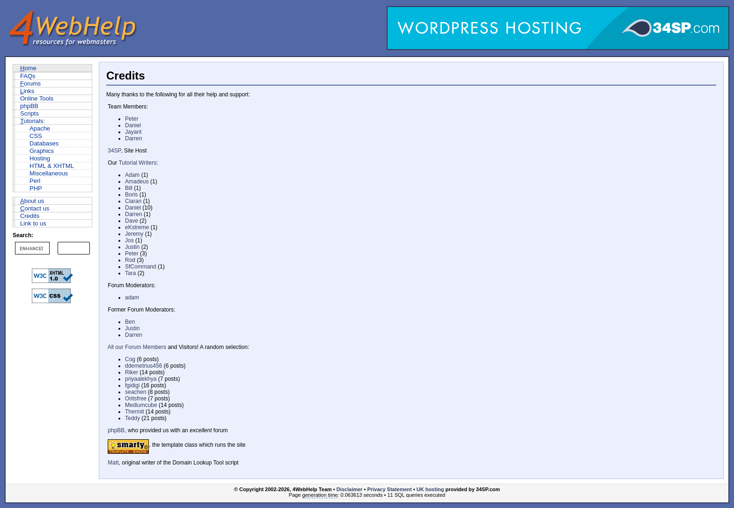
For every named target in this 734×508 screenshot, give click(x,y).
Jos (129, 240)
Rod (130, 260)
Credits (29, 215)
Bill (128, 188)
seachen (135, 392)
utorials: (32, 120)
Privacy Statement (389, 489)
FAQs (28, 76)
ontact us (34, 208)
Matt (113, 462)
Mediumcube (141, 405)
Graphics (41, 150)
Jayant (133, 132)
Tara (130, 273)
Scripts (29, 113)
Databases (44, 143)
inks (27, 90)
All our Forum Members (137, 347)
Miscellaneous (48, 173)
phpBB (29, 105)
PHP (35, 188)
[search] (31, 248)
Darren (133, 138)
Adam (132, 175)
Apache (39, 128)
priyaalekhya (140, 379)
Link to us (33, 223)
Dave (131, 221)
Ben (130, 322)
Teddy (132, 418)
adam (132, 297)
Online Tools (36, 98)
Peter (132, 119)
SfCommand (140, 266)
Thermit (134, 411)
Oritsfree (136, 398)
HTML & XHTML (51, 165)
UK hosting (430, 489)
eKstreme (137, 227)
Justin (132, 247)
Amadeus (137, 181)
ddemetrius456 (143, 366)
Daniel (133, 125)
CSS (35, 135)
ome (28, 68)
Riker (131, 372)
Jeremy (134, 234)
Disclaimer (350, 489)
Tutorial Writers (137, 163)
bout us (32, 200)
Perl (34, 180)
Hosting (39, 158)
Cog (130, 359)
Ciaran (133, 201)
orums (30, 83)
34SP (114, 150)
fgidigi (132, 385)
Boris (131, 194)
